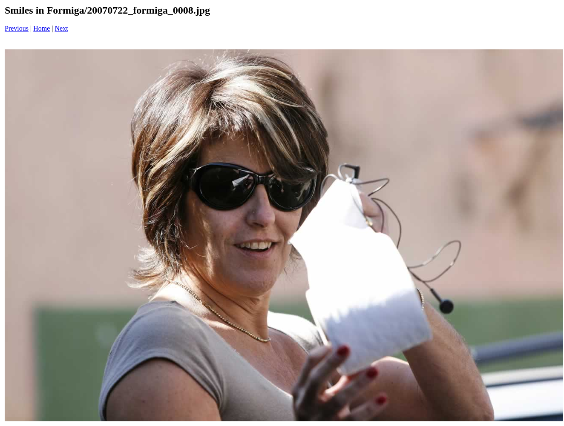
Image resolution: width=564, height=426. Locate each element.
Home (41, 28)
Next (61, 28)
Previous (17, 28)
